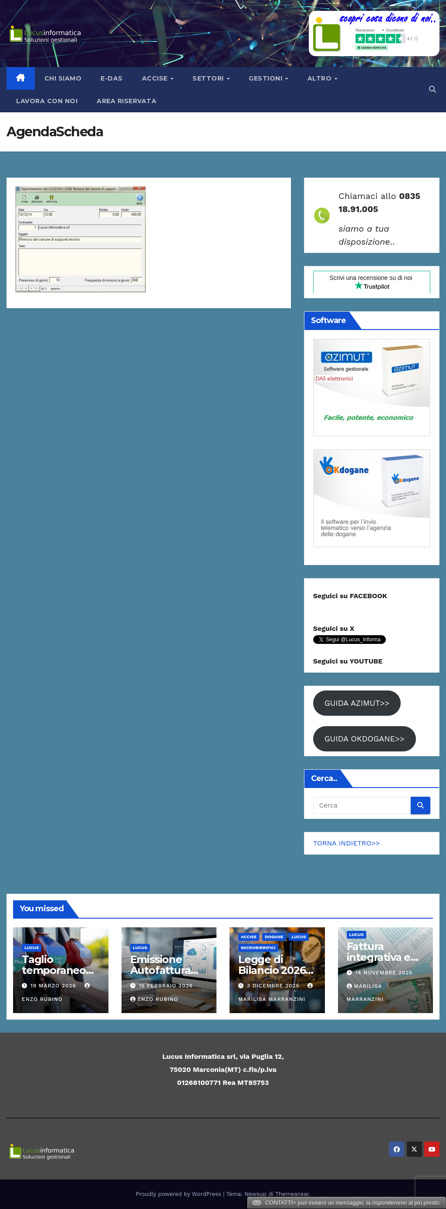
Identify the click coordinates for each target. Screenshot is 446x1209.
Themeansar (292, 1194)
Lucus (31, 947)
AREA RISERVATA (126, 101)
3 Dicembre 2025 (274, 986)
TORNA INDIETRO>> (346, 843)
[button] (432, 89)
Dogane (274, 936)
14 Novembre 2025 (383, 973)
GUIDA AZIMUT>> (357, 702)
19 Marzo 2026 (54, 986)
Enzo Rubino (154, 999)
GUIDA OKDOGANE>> (364, 738)
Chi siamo (63, 78)
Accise (156, 78)
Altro (320, 78)
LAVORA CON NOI (47, 101)
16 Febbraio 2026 (166, 986)
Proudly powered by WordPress (179, 1194)
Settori (209, 78)
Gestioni (266, 78)
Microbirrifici (258, 947)
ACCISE (249, 936)
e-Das (112, 78)
